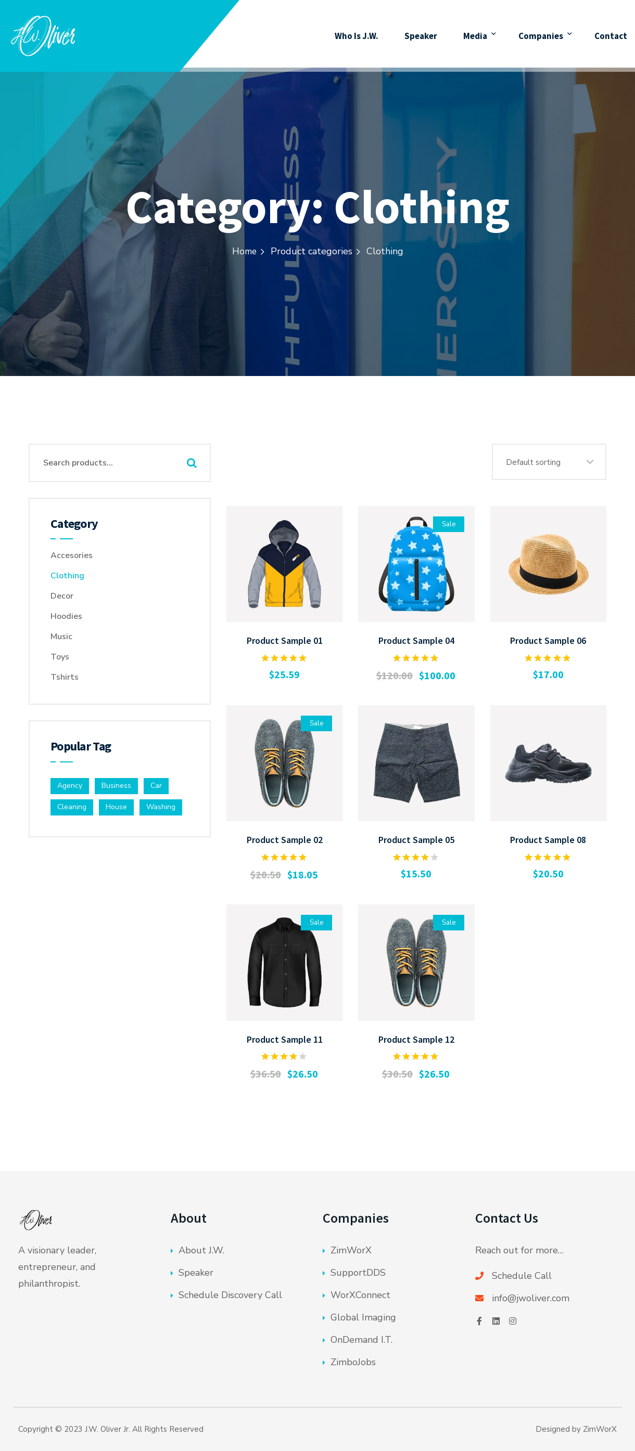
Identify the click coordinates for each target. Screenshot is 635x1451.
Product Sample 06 (548, 640)
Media (475, 34)
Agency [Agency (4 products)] (69, 786)
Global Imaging (363, 1317)
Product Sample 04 (416, 640)
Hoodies (66, 616)
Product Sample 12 (416, 1039)
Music (61, 636)
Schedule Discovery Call (230, 1295)
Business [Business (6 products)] (116, 786)
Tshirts (64, 677)
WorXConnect (360, 1295)
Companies (540, 34)
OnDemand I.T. (361, 1339)
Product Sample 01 (285, 640)
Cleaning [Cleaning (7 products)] (71, 807)
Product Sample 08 (548, 840)
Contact (610, 34)
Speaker (421, 34)
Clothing (67, 575)
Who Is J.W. (356, 34)
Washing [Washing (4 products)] (160, 807)
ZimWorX (351, 1250)
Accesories (71, 555)
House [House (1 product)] (116, 807)
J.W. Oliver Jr (107, 1429)
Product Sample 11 (285, 1039)
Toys (59, 657)
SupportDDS (358, 1272)
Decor (61, 596)
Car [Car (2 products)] (156, 786)
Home (244, 251)
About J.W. (201, 1250)
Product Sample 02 (285, 840)
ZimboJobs (353, 1362)
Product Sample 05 (416, 840)
